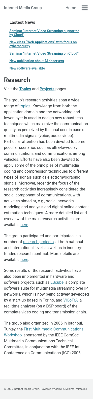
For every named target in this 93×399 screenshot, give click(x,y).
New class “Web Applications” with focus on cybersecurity (43, 44)
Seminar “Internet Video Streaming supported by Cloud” (44, 33)
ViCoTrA (70, 300)
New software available (27, 68)
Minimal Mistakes (76, 389)
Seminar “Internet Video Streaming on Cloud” (44, 53)
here (24, 224)
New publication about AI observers (36, 61)
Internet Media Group (23, 7)
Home (70, 7)
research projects (38, 241)
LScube (56, 282)
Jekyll (58, 389)
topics (25, 106)
